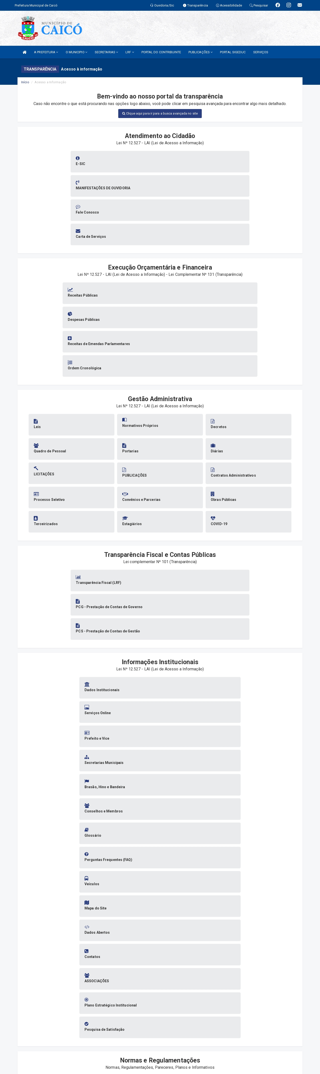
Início (25, 82)
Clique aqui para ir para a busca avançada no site (160, 113)
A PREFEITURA (46, 52)
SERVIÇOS (260, 52)
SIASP (142, 1061)
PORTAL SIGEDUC (233, 52)
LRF (130, 52)
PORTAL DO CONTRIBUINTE (161, 52)
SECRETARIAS (106, 52)
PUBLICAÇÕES (200, 52)
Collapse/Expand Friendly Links (11, 1071)
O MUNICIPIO (76, 52)
